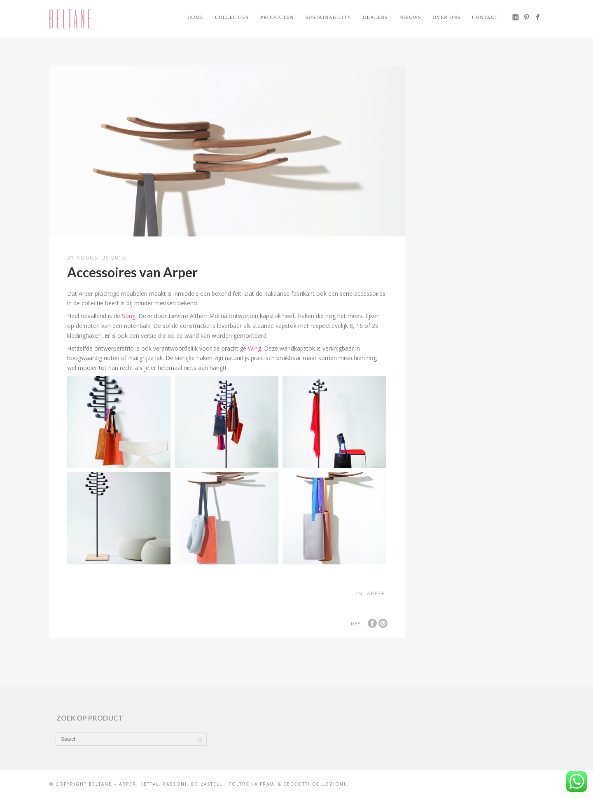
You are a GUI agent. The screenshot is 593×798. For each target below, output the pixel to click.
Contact (485, 17)
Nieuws (410, 17)
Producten (277, 17)
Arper (376, 593)
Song (128, 316)
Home (195, 17)
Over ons (447, 17)
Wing (254, 348)
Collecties (232, 17)
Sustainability (328, 17)
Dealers (375, 17)
